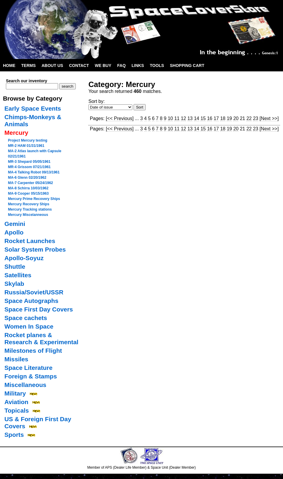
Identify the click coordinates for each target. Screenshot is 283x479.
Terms (28, 65)
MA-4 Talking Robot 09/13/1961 (34, 172)
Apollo (14, 232)
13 (190, 118)
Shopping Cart (187, 65)
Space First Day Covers (38, 309)
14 (196, 118)
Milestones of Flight (33, 350)
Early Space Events (32, 108)
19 (229, 118)
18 (223, 118)
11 (177, 118)
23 (255, 118)
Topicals (16, 410)
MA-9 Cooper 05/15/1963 (28, 193)
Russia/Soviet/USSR (33, 292)
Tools (157, 65)
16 (209, 118)
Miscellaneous (25, 384)
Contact (79, 65)
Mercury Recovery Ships (28, 204)
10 (170, 118)
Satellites (17, 275)
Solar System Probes (35, 249)
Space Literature (28, 367)
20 (235, 118)
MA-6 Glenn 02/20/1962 (27, 177)
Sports (14, 434)
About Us (52, 65)
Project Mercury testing (27, 140)
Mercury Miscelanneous (28, 215)
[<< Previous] (120, 118)
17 (216, 118)
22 (249, 118)
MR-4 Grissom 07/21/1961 (29, 167)
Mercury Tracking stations (30, 209)
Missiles (16, 359)
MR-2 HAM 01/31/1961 (26, 146)
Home (9, 65)
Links (137, 65)
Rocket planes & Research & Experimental (41, 338)
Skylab (14, 283)
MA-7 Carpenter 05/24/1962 (30, 183)
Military (15, 393)
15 (203, 118)
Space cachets (25, 317)
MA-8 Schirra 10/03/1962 (28, 188)
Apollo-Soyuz (24, 258)
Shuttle (14, 266)
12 (183, 118)
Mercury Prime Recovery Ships (34, 199)
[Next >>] (269, 118)
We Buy (103, 65)
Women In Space (28, 326)
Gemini (14, 223)
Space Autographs (31, 300)
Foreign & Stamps (30, 376)
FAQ (121, 65)
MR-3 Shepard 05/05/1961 (29, 162)
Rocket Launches (29, 240)
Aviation (16, 401)
